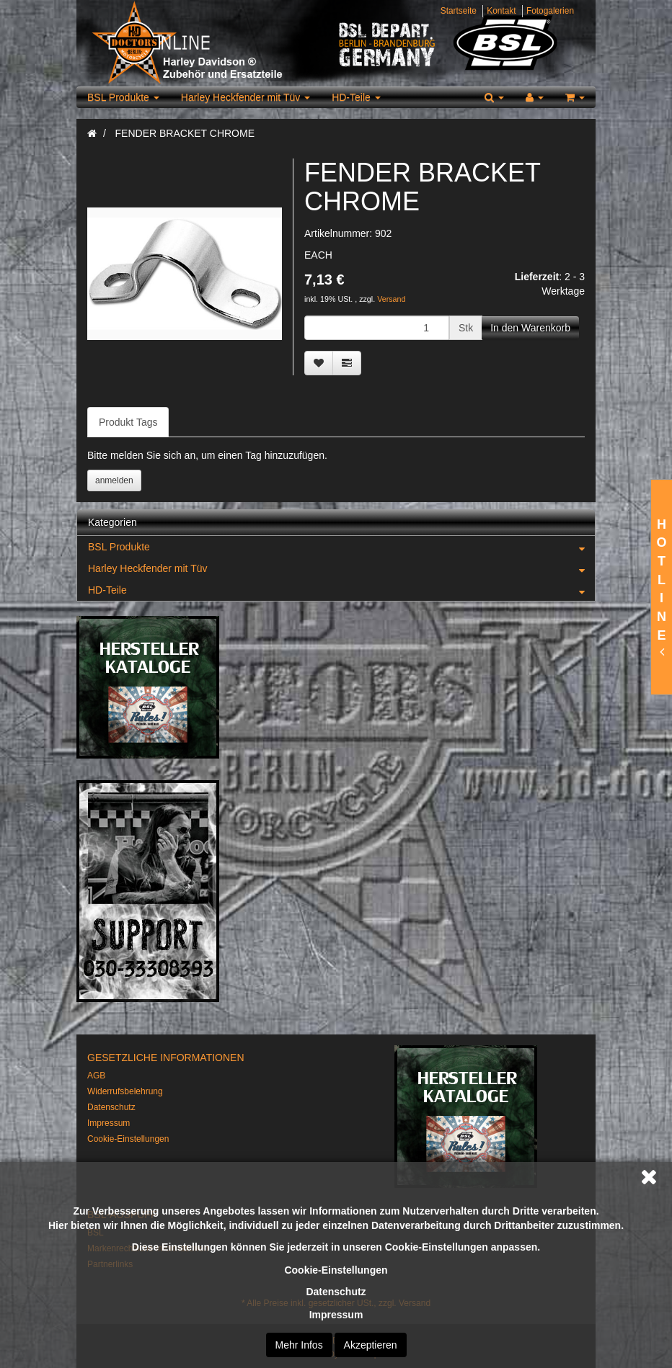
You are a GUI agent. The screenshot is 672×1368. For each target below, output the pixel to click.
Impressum (336, 1314)
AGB (96, 1075)
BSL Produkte (123, 97)
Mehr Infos (299, 1345)
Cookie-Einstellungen (335, 1270)
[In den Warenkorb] (530, 327)
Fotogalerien (550, 11)
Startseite (459, 11)
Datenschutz (336, 1291)
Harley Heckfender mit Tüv (245, 97)
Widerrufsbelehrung (125, 1091)
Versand (391, 299)
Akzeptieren (370, 1345)
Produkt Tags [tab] (128, 422)
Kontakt (501, 11)
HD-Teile (356, 97)
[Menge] (376, 328)
